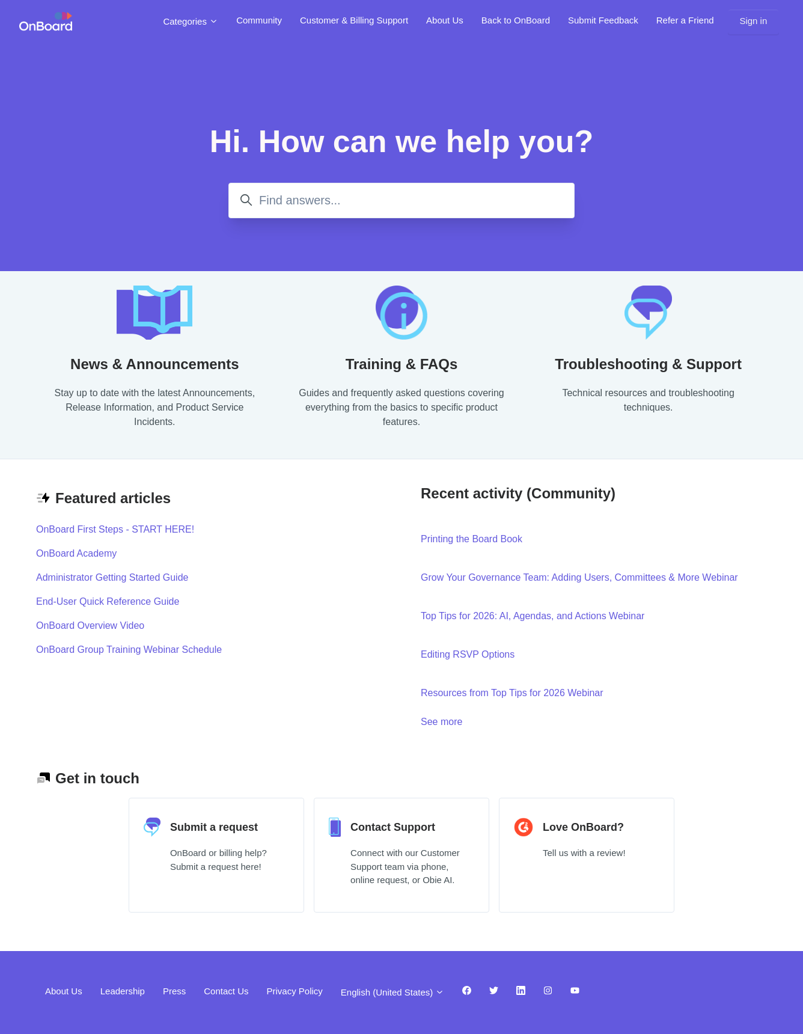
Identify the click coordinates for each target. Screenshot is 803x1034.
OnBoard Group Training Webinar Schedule (129, 649)
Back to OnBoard (515, 20)
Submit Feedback (603, 20)
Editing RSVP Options (467, 654)
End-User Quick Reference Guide (107, 601)
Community (259, 20)
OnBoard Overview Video (90, 625)
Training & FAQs (402, 364)
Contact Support (392, 827)
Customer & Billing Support (354, 20)
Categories (190, 21)
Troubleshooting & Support (648, 364)
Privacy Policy (294, 991)
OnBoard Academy (76, 553)
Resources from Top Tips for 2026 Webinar (512, 693)
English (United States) (393, 992)
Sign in (753, 21)
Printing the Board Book (471, 539)
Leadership (122, 991)
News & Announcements (154, 364)
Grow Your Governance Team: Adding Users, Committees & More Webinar (579, 577)
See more (495, 721)
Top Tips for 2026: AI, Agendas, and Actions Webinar (532, 616)
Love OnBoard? (583, 827)
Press (174, 991)
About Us (444, 20)
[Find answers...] (401, 200)
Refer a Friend (685, 20)
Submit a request (214, 827)
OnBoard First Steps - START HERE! (115, 529)
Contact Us (226, 991)
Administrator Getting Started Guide (112, 577)
